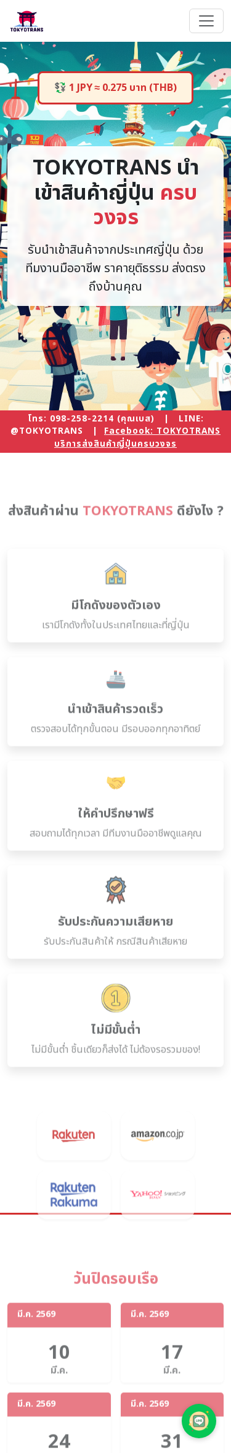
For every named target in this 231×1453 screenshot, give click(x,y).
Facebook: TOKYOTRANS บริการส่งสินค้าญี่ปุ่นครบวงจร (137, 437)
